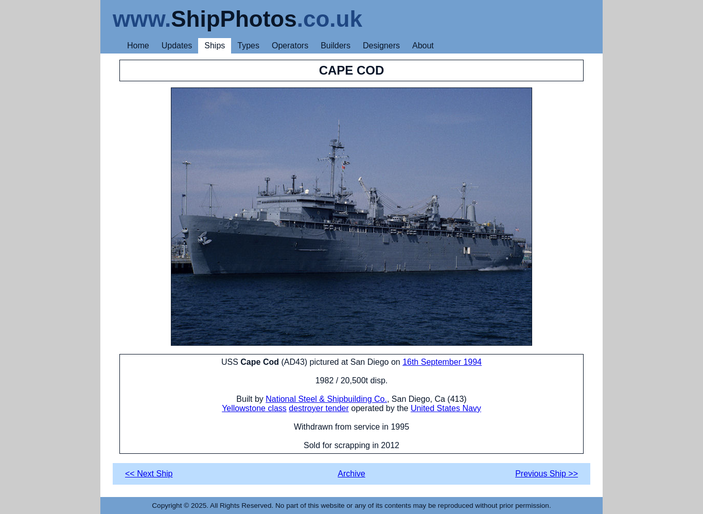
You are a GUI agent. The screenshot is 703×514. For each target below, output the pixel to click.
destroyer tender (319, 408)
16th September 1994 (442, 362)
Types (248, 45)
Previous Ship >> (546, 473)
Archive (351, 473)
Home (138, 45)
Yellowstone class (254, 408)
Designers (381, 45)
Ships (214, 45)
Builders (335, 45)
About (423, 45)
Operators (290, 45)
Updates (177, 45)
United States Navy (446, 408)
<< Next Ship (149, 473)
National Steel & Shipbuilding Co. (326, 399)
